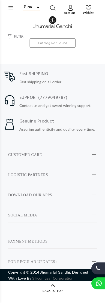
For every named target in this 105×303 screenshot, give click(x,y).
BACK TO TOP (53, 291)
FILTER (18, 36)
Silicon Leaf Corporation (53, 278)
